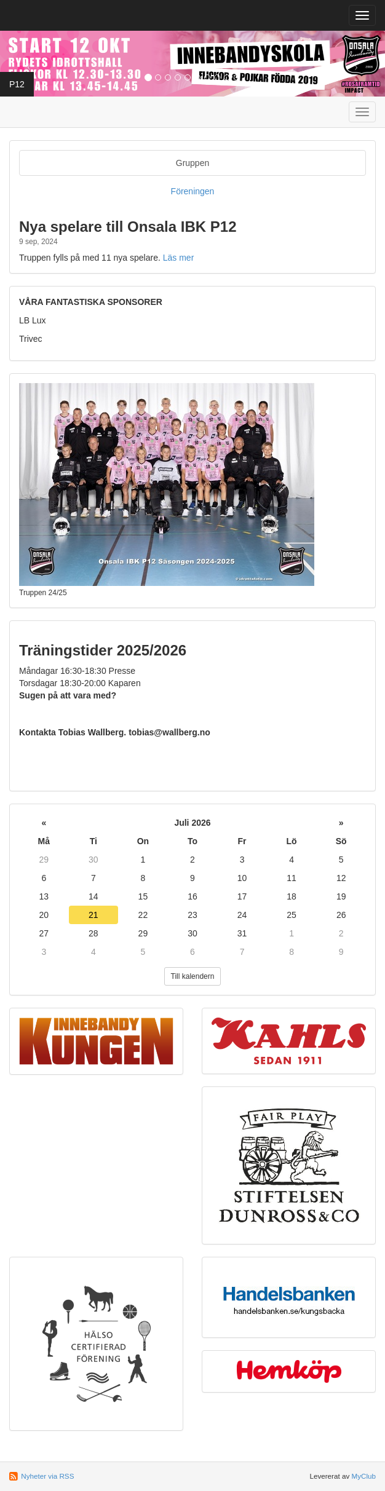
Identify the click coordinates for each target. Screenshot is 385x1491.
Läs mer (178, 258)
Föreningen (193, 191)
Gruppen (192, 163)
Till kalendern (193, 976)
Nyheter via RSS (47, 1476)
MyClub (363, 1476)
